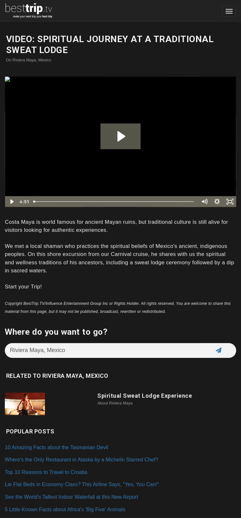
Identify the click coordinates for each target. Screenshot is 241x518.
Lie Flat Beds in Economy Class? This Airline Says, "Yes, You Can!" (82, 484)
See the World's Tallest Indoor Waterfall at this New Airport (71, 497)
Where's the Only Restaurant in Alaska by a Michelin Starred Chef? (81, 459)
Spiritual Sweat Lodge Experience (144, 395)
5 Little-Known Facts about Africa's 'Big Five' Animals (65, 509)
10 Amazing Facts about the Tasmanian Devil (56, 447)
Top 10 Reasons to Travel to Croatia (46, 472)
